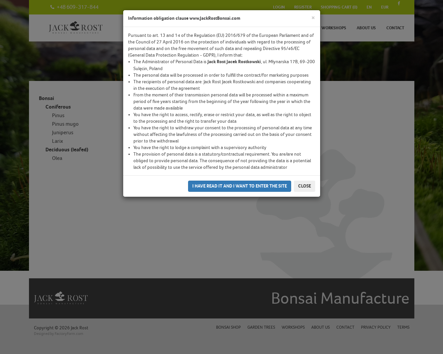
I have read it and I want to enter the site (239, 186)
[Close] (313, 17)
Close (304, 186)
